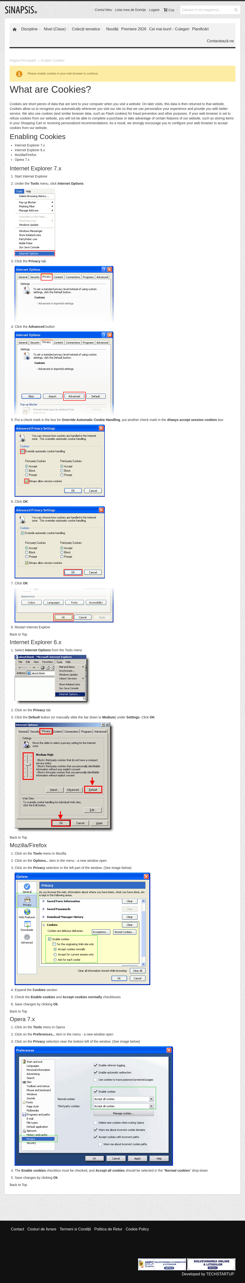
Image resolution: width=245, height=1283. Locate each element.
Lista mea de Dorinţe (130, 10)
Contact (17, 1229)
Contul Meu (103, 10)
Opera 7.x (22, 160)
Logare (154, 10)
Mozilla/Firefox (25, 155)
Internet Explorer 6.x (30, 150)
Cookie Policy (137, 1229)
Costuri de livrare (42, 1229)
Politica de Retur (108, 1229)
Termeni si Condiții (75, 1229)
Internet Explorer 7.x (30, 145)
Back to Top (18, 634)
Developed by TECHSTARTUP (208, 1274)
